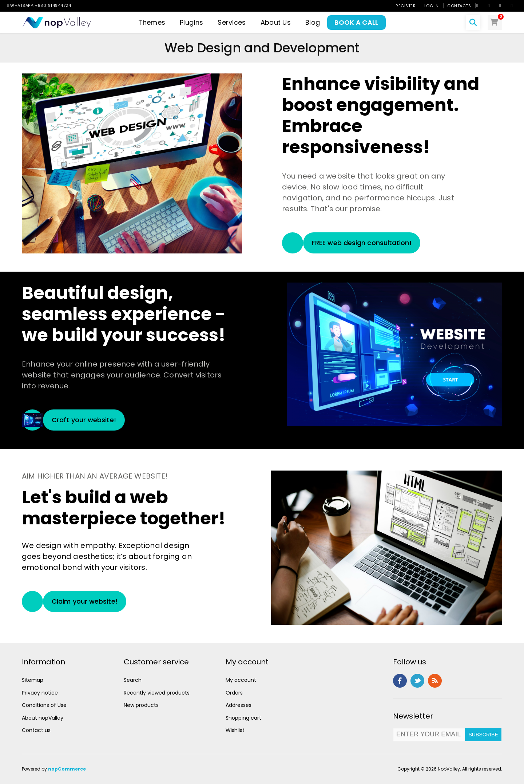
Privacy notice (40, 692)
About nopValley (42, 717)
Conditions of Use (44, 705)
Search (133, 680)
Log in (431, 6)
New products (141, 705)
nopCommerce (67, 769)
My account (241, 680)
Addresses (238, 705)
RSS (435, 681)
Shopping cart (243, 717)
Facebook (400, 681)
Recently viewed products (157, 692)
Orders (234, 692)
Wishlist (235, 730)
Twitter (417, 681)
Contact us (36, 730)
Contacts (459, 6)
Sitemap (32, 680)
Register (406, 6)
